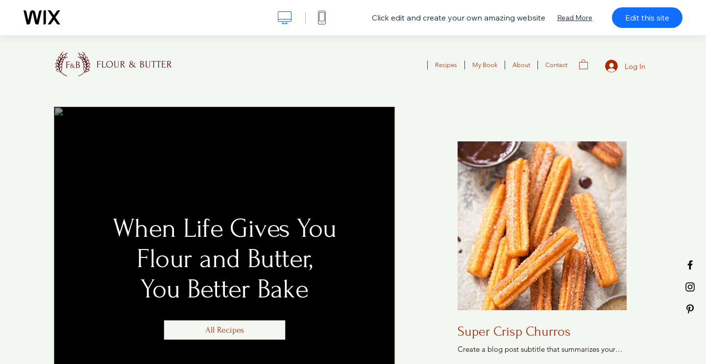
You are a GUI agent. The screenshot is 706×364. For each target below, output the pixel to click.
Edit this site (647, 18)
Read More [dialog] (574, 17)
